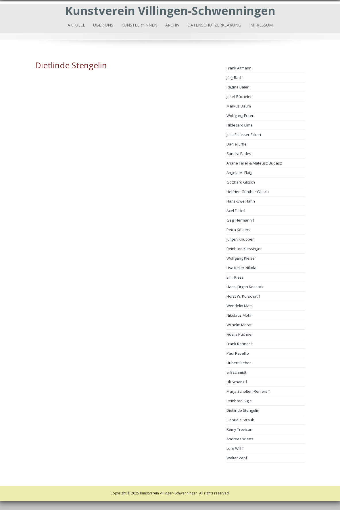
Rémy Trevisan (239, 429)
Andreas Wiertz (239, 438)
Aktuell (76, 25)
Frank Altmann (238, 68)
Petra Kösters (238, 229)
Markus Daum (238, 106)
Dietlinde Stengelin (242, 410)
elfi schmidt (236, 372)
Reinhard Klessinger (244, 248)
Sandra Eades (238, 153)
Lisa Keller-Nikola (241, 267)
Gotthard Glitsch (240, 182)
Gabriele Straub (240, 419)
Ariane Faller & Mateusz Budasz (254, 163)
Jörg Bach (234, 77)
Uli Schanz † (236, 381)
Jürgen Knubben (240, 239)
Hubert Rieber (238, 362)
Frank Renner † (239, 343)
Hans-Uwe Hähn (240, 201)
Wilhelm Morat (238, 324)
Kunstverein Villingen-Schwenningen (170, 10)
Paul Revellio (237, 353)
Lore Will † (235, 448)
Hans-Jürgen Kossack (245, 286)
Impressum (261, 25)
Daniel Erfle (236, 144)
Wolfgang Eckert (240, 115)
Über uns (103, 25)
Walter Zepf (236, 457)
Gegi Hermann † (240, 220)
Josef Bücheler (239, 96)
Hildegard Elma (239, 125)
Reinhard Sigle (239, 400)
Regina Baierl (237, 87)
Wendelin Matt (239, 305)
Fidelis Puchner (239, 334)
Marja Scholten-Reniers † (248, 391)
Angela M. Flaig (239, 172)
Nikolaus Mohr (239, 315)
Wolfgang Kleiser (241, 258)
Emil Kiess (235, 277)
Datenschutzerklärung (214, 25)
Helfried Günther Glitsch (247, 191)
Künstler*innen (139, 25)
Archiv (172, 25)
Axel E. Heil (235, 210)
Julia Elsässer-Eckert (243, 134)
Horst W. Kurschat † (243, 296)
